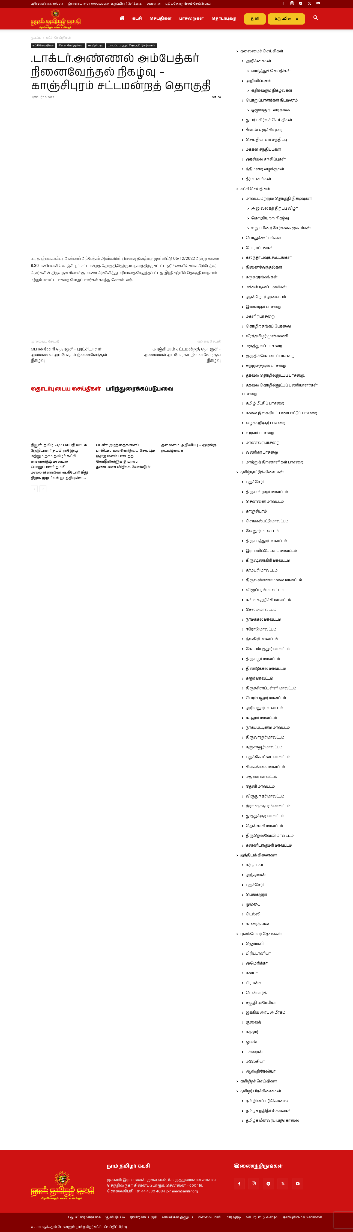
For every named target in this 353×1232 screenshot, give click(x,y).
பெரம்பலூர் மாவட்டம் (266, 698)
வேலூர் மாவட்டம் (262, 531)
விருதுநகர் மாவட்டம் (265, 796)
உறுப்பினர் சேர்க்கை (84, 1217)
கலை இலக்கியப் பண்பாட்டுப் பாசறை (281, 413)
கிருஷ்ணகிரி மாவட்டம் (268, 561)
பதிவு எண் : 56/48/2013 (47, 3)
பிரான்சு (254, 983)
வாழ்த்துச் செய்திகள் (271, 71)
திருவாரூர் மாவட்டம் (265, 737)
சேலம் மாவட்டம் (261, 610)
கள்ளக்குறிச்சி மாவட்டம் (268, 600)
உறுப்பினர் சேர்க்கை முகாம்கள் (281, 228)
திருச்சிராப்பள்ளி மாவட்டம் (271, 688)
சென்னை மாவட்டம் (265, 502)
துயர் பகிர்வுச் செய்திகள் (269, 120)
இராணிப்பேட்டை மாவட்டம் (271, 551)
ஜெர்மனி (255, 944)
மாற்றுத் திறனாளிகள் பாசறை (274, 462)
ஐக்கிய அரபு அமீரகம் (265, 1013)
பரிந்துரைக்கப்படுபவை (139, 389)
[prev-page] (34, 489)
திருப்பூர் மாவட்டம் (263, 659)
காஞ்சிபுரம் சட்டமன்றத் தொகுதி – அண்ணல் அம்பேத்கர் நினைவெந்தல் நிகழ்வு (182, 355)
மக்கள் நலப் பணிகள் (266, 287)
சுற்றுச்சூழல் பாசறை (266, 366)
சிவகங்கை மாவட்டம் (265, 767)
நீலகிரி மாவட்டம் (262, 639)
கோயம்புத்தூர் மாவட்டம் (268, 649)
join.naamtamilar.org (182, 1191)
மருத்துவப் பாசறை (264, 346)
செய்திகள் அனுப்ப (177, 1217)
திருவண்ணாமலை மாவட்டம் (274, 580)
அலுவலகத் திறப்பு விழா (274, 209)
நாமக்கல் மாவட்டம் (263, 620)
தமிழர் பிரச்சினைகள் (260, 1091)
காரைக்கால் (257, 924)
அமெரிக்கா (257, 963)
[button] (315, 19)
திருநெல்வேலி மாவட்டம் (270, 836)
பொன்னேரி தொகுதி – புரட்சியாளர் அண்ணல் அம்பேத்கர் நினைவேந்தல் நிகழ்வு (69, 355)
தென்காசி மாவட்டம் (264, 826)
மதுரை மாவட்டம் (261, 777)
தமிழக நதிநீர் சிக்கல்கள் (269, 1111)
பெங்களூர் (256, 895)
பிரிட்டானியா (258, 954)
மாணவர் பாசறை (263, 443)
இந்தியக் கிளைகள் (258, 855)
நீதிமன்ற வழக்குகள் (265, 169)
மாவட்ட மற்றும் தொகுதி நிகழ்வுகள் (131, 45)
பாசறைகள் (191, 19)
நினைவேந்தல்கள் (70, 45)
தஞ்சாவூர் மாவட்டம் (264, 747)
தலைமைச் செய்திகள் (261, 51)
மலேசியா (255, 1062)
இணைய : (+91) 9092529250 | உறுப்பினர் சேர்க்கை (105, 3)
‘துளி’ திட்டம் (115, 1217)
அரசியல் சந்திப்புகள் (266, 159)
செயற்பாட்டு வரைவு (262, 1217)
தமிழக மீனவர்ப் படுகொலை (272, 1121)
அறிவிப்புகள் (258, 81)
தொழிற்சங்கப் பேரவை (268, 326)
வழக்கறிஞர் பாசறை (265, 423)
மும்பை (253, 904)
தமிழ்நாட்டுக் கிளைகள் (262, 472)
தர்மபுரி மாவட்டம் (261, 570)
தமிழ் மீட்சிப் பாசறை (265, 403)
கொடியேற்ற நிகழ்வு (270, 218)
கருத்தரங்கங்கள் (261, 277)
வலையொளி (209, 1217)
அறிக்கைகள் (258, 61)
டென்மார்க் (256, 993)
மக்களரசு (153, 3)
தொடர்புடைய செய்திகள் (66, 389)
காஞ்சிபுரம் (95, 45)
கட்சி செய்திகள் (43, 45)
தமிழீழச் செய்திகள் (258, 1081)
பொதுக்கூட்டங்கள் (263, 238)
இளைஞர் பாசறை (263, 307)
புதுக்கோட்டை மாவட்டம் (268, 757)
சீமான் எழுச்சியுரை (264, 130)
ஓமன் (251, 1042)
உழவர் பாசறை (260, 433)
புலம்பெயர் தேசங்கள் (261, 934)
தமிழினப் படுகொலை (267, 1101)
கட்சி (137, 19)
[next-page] (43, 489)
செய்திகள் (160, 19)
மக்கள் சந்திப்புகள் (263, 150)
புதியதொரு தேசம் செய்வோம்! (188, 3)
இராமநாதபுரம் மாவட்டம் (268, 806)
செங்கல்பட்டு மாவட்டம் (267, 521)
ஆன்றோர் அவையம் (266, 297)
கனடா (252, 973)
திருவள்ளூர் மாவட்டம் (267, 492)
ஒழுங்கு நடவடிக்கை (270, 110)
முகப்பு (36, 37)
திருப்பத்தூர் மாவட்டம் (266, 541)
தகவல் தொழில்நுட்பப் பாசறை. (275, 376)
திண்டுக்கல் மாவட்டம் (266, 669)
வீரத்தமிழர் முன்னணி (267, 336)
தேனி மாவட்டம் (260, 787)
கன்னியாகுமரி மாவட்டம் (269, 846)
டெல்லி (253, 914)
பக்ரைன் (254, 1052)
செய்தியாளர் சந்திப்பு (266, 140)
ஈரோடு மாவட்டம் (261, 629)
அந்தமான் (256, 875)
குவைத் (253, 1022)
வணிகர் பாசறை (262, 453)
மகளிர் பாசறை (260, 317)
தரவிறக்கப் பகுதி (143, 1217)
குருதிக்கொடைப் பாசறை (270, 356)
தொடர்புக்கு (223, 19)
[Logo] (55, 19)
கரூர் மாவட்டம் (259, 678)
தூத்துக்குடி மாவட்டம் (265, 816)
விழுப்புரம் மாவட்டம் (264, 590)
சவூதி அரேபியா (261, 1003)
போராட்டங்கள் (260, 248)
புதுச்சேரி (255, 482)
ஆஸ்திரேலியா (261, 1072)
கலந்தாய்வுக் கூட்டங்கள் (269, 258)
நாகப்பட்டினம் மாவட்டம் (268, 728)
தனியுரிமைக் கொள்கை (302, 1217)
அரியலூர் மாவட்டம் (264, 708)
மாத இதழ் (233, 1217)
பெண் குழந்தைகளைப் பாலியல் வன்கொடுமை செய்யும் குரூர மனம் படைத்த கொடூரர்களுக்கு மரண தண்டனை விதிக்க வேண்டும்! (125, 456)
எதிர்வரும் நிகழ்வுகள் (271, 91)
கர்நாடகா (254, 865)
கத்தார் (252, 1032)
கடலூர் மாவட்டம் (261, 718)
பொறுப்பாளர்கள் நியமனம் (272, 100)
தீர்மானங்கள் (258, 179)
